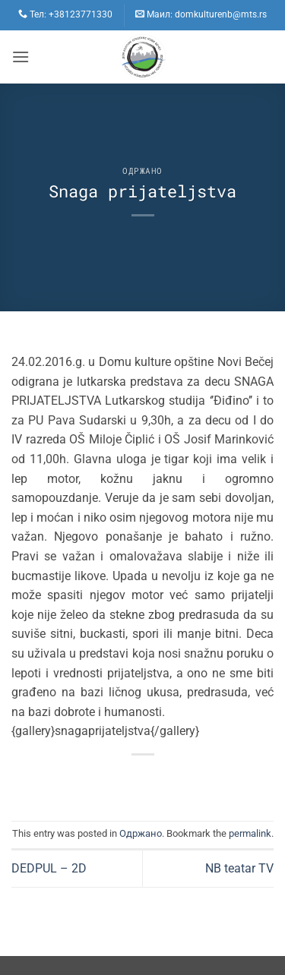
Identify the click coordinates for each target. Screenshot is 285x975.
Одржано (142, 170)
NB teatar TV (239, 868)
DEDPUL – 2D (49, 868)
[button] (20, 56)
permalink (250, 833)
